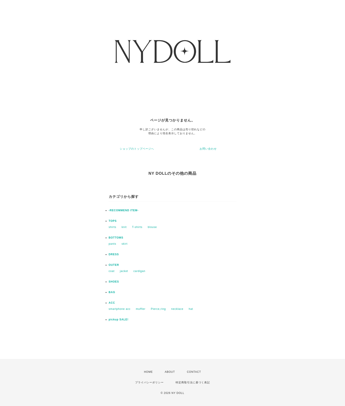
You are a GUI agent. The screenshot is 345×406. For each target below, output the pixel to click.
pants (112, 243)
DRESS (114, 254)
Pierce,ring (158, 308)
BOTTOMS (116, 237)
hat (191, 308)
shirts (112, 227)
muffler (140, 308)
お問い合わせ (208, 148)
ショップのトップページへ (137, 148)
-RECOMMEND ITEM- (124, 210)
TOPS (113, 220)
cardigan (139, 271)
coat (112, 271)
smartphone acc (119, 308)
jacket (124, 271)
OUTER (114, 264)
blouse (152, 227)
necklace (177, 308)
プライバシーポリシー (149, 382)
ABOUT (170, 371)
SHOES (114, 281)
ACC (112, 302)
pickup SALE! (118, 319)
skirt (125, 243)
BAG (112, 292)
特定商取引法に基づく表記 (193, 382)
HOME (148, 371)
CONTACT (194, 371)
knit (124, 227)
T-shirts (137, 227)
